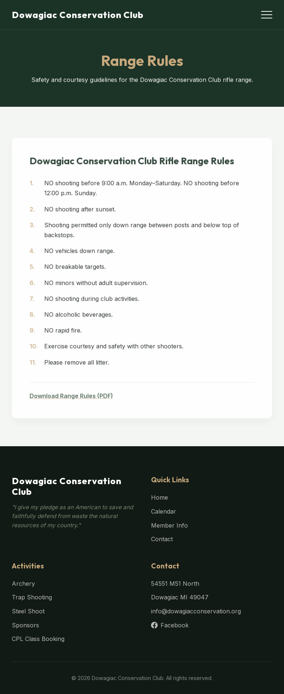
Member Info (169, 525)
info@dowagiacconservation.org (196, 611)
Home (159, 497)
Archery (23, 583)
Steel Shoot (28, 611)
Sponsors (25, 625)
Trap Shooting (32, 597)
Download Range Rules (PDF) (71, 398)
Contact (162, 539)
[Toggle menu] (266, 14)
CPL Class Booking (38, 638)
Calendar (163, 511)
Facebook (170, 625)
